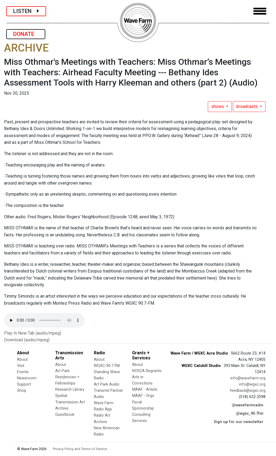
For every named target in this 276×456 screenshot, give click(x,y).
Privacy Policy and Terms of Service (80, 449)
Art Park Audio (106, 384)
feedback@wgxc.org (247, 390)
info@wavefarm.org (247, 378)
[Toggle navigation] (260, 11)
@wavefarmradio (247, 405)
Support (24, 384)
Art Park (62, 371)
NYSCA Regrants (146, 371)
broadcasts (247, 106)
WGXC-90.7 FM (107, 365)
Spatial (61, 395)
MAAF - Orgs (143, 395)
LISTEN (26, 11)
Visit (20, 365)
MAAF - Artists (144, 389)
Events (23, 372)
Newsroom (26, 378)
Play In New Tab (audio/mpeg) (32, 333)
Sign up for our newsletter (238, 422)
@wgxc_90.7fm (249, 413)
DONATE (25, 34)
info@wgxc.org (252, 384)
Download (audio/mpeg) (27, 339)
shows (218, 106)
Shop (21, 390)
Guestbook (64, 414)
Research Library (69, 389)
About (22, 359)
